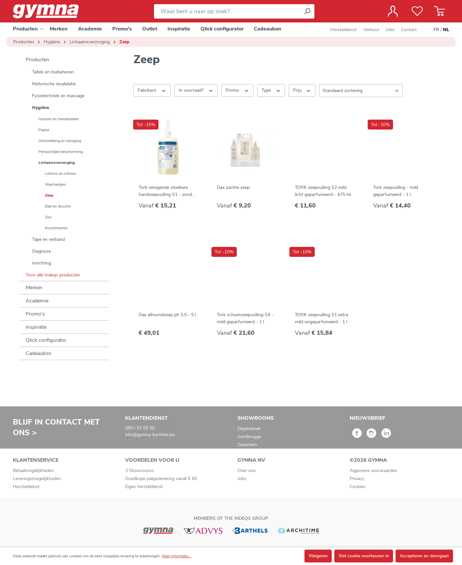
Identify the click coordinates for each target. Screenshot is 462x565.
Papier (43, 129)
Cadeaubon (38, 353)
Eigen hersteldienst (144, 487)
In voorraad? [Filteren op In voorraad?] (196, 90)
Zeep (49, 195)
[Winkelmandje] (439, 11)
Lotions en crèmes (60, 173)
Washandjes (55, 184)
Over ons (246, 471)
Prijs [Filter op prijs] (302, 90)
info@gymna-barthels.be (150, 435)
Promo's (35, 313)
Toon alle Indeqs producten (53, 275)
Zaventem (247, 445)
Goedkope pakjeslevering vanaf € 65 (161, 479)
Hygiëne (40, 108)
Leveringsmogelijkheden (37, 479)
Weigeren (318, 556)
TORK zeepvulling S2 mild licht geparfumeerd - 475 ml (323, 191)
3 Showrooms (139, 471)
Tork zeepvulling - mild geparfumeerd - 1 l (395, 191)
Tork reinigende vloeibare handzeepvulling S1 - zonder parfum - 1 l (167, 191)
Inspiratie (36, 327)
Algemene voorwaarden (373, 471)
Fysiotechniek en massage (58, 96)
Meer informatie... (176, 556)
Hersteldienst (343, 30)
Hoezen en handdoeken (58, 119)
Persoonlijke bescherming (60, 151)
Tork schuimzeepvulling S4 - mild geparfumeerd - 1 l (245, 318)
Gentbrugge (249, 437)
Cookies (357, 487)
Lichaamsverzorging (56, 162)
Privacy (357, 479)
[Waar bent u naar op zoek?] (227, 11)
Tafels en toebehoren (53, 72)
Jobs (390, 30)
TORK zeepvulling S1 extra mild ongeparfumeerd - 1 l (321, 318)
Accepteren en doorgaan (424, 556)
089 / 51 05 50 (140, 428)
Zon (48, 217)
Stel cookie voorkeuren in (363, 556)
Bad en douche (58, 206)
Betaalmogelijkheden (33, 471)
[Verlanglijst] (417, 11)
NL (446, 30)
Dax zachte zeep (233, 187)
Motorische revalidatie (54, 84)
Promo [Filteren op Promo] (237, 90)
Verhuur (371, 30)
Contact (409, 30)
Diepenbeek (249, 429)
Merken (34, 287)
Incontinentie (56, 228)
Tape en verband (48, 239)
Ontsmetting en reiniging (59, 140)
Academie (37, 300)
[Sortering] (361, 90)
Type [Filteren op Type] (271, 90)
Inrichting (41, 263)
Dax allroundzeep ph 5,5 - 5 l (167, 315)
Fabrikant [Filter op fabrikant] (152, 90)
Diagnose (41, 251)
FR (436, 30)
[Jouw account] (393, 11)
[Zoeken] (307, 11)
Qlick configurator (46, 340)
